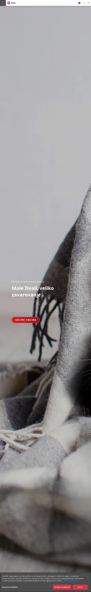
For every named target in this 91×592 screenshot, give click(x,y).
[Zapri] (87, 579)
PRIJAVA (88, 2)
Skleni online (26, 320)
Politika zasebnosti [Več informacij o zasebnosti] (71, 584)
